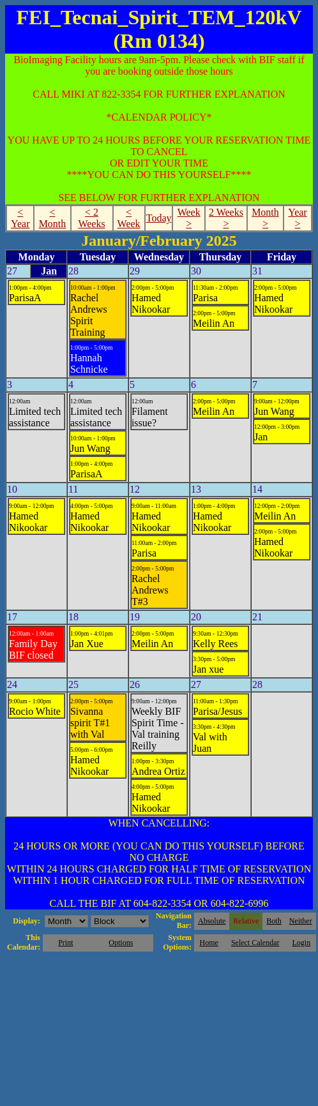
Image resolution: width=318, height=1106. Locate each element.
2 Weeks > (226, 218)
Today (159, 218)
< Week (128, 218)
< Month (52, 218)
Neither (300, 920)
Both (273, 920)
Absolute (211, 920)
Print (65, 942)
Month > (265, 218)
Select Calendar (255, 942)
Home (209, 942)
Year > (297, 218)
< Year (20, 218)
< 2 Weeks (91, 218)
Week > (189, 218)
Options (121, 942)
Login (301, 942)
